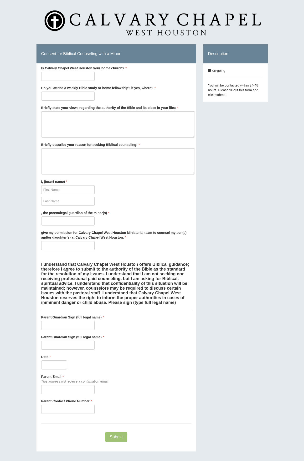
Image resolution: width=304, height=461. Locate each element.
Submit (116, 437)
